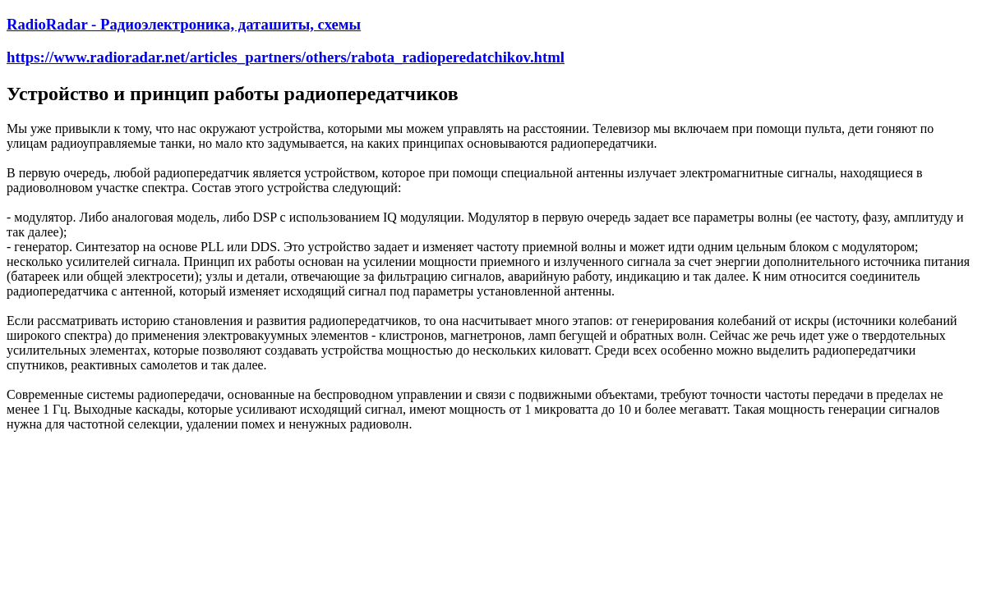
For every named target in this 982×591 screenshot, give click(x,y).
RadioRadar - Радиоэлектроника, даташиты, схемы (184, 24)
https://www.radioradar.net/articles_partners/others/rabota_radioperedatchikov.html (286, 57)
